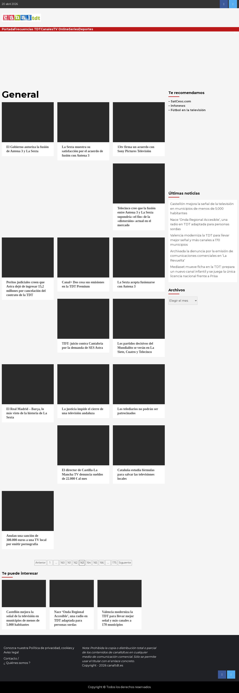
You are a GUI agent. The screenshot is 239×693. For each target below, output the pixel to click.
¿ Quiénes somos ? (17, 663)
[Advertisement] (119, 58)
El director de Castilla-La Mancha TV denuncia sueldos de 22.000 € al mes (82, 474)
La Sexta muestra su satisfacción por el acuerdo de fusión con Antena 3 (82, 151)
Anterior (40, 562)
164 (89, 562)
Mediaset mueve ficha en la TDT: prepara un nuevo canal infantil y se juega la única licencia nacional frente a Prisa (202, 271)
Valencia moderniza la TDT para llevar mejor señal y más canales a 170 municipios (199, 239)
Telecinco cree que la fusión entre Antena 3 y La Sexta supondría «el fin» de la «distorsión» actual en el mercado (136, 216)
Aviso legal (11, 652)
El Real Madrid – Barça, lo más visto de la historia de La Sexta (26, 413)
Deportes (86, 29)
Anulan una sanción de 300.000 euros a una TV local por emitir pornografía (26, 540)
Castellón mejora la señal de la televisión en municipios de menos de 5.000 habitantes (202, 208)
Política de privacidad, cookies (50, 648)
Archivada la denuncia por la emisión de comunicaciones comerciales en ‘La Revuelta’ (201, 255)
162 (75, 562)
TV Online (61, 29)
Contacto (10, 658)
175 (114, 562)
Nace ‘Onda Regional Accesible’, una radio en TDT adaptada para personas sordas (199, 224)
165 (95, 562)
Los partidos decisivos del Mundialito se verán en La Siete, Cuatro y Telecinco (135, 348)
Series (74, 29)
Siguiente (125, 562)
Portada (8, 29)
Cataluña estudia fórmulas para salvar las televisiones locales (135, 474)
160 (62, 562)
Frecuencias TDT (27, 29)
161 (69, 562)
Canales (47, 29)
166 (102, 562)
